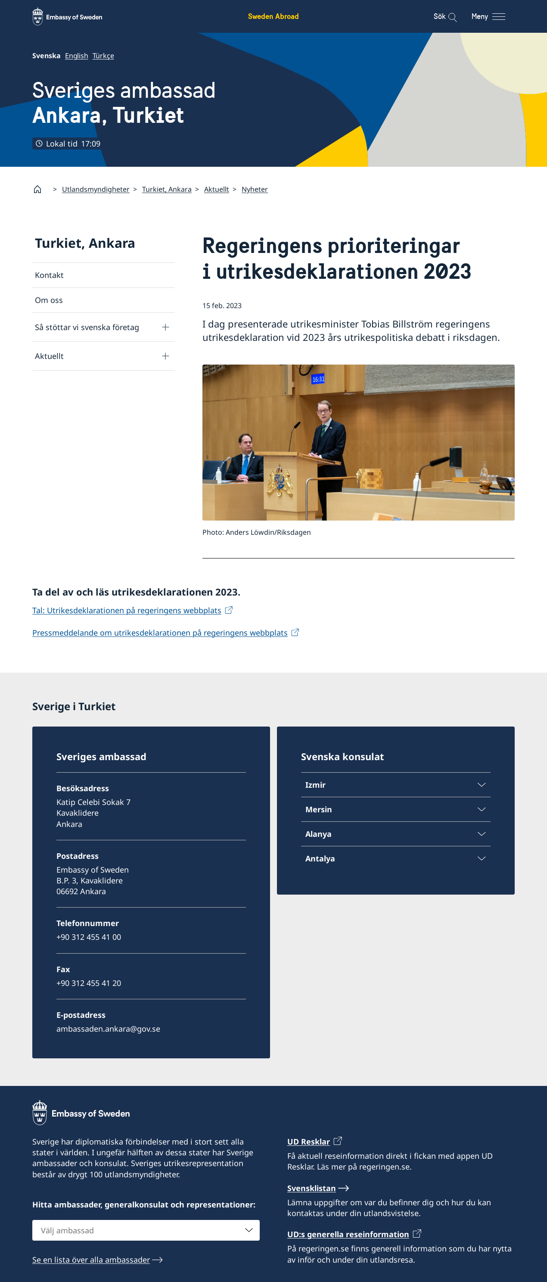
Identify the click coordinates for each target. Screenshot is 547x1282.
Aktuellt (216, 189)
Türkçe (103, 55)
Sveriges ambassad (124, 102)
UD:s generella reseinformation (348, 1234)
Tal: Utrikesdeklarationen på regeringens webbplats (126, 610)
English (76, 55)
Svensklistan (311, 1187)
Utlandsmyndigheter (96, 189)
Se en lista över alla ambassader (91, 1259)
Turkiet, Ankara (167, 189)
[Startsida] (41, 189)
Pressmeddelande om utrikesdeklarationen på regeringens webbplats (160, 632)
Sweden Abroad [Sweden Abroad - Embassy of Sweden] (273, 16)
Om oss (49, 300)
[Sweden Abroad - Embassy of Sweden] (75, 16)
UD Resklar (308, 1141)
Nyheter (255, 189)
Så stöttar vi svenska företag (87, 327)
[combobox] (146, 1230)
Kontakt (49, 275)
